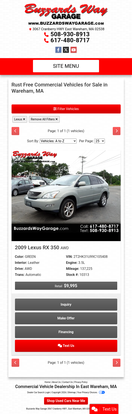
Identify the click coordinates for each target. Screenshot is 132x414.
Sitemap (72, 392)
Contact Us (67, 382)
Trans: (20, 275)
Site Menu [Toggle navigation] (66, 66)
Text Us (66, 346)
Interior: (21, 263)
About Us (56, 382)
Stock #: (72, 275)
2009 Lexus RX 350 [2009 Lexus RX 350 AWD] (42, 248)
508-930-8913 (70, 34)
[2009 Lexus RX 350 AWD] (66, 191)
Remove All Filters (44, 119)
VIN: (69, 257)
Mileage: (72, 269)
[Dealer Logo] (66, 14)
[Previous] (15, 131)
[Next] (116, 131)
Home (47, 382)
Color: (19, 257)
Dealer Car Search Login (38, 392)
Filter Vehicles (66, 109)
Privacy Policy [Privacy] (81, 382)
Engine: (71, 263)
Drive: (19, 269)
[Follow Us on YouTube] (74, 50)
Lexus (19, 119)
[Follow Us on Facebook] (58, 50)
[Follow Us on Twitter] (66, 50)
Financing (65, 332)
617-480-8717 (70, 40)
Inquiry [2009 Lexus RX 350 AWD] (66, 304)
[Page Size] (99, 141)
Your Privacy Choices (91, 392)
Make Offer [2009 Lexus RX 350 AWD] (65, 318)
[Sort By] (58, 141)
